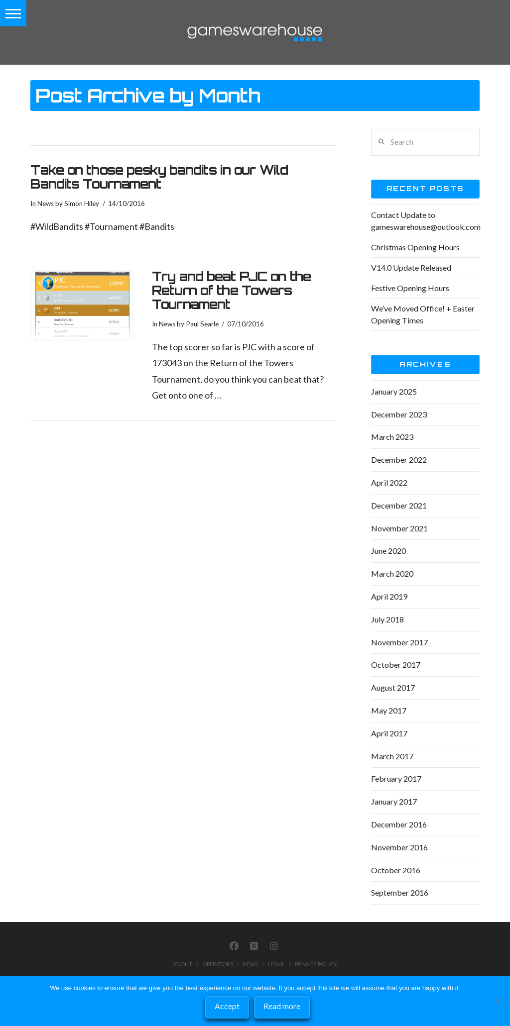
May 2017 (388, 710)
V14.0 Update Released (411, 267)
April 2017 (389, 733)
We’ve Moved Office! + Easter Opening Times (423, 314)
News (45, 203)
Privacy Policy (316, 964)
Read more (281, 1006)
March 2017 (392, 756)
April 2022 (389, 482)
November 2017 (399, 642)
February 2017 (396, 778)
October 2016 (395, 870)
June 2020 (388, 550)
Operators (217, 964)
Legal (276, 964)
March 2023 (392, 436)
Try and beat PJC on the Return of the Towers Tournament (231, 290)
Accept (227, 1006)
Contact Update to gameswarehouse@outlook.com (426, 220)
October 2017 (395, 664)
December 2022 (399, 459)
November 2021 (399, 528)
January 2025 (394, 391)
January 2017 (394, 801)
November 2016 (399, 847)
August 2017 (393, 687)
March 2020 (392, 573)
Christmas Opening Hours (415, 247)
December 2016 (399, 824)
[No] (498, 1001)
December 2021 (399, 505)
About (182, 964)
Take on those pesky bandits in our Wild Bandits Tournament (159, 177)
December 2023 (399, 414)
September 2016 (399, 892)
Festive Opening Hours (410, 288)
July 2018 (387, 619)
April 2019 (389, 596)
